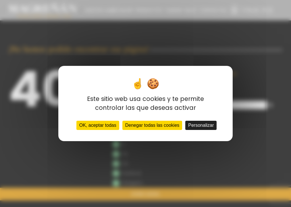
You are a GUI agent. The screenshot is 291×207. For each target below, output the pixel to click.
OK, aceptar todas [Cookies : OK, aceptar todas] (97, 125)
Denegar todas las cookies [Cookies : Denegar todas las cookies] (152, 125)
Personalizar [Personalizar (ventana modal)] (201, 125)
